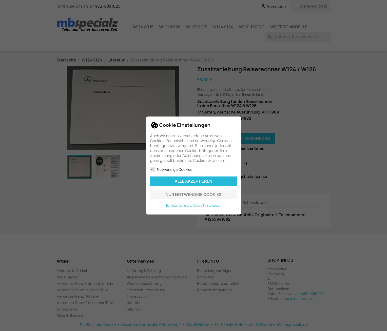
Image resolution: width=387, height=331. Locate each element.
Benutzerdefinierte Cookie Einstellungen (193, 206)
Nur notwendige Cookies (194, 194)
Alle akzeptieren (193, 181)
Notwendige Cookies (171, 169)
